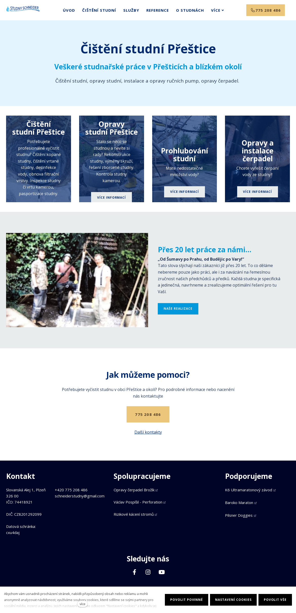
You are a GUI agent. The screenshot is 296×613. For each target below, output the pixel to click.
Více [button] (210, 12)
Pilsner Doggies (239, 515)
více (82, 604)
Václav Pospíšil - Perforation (138, 502)
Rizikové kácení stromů (134, 514)
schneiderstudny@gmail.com (80, 495)
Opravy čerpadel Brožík (134, 489)
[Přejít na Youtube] (162, 572)
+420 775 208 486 (71, 489)
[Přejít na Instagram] (148, 572)
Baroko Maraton (239, 502)
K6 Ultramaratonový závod (248, 489)
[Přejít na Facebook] (134, 572)
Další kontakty (148, 436)
